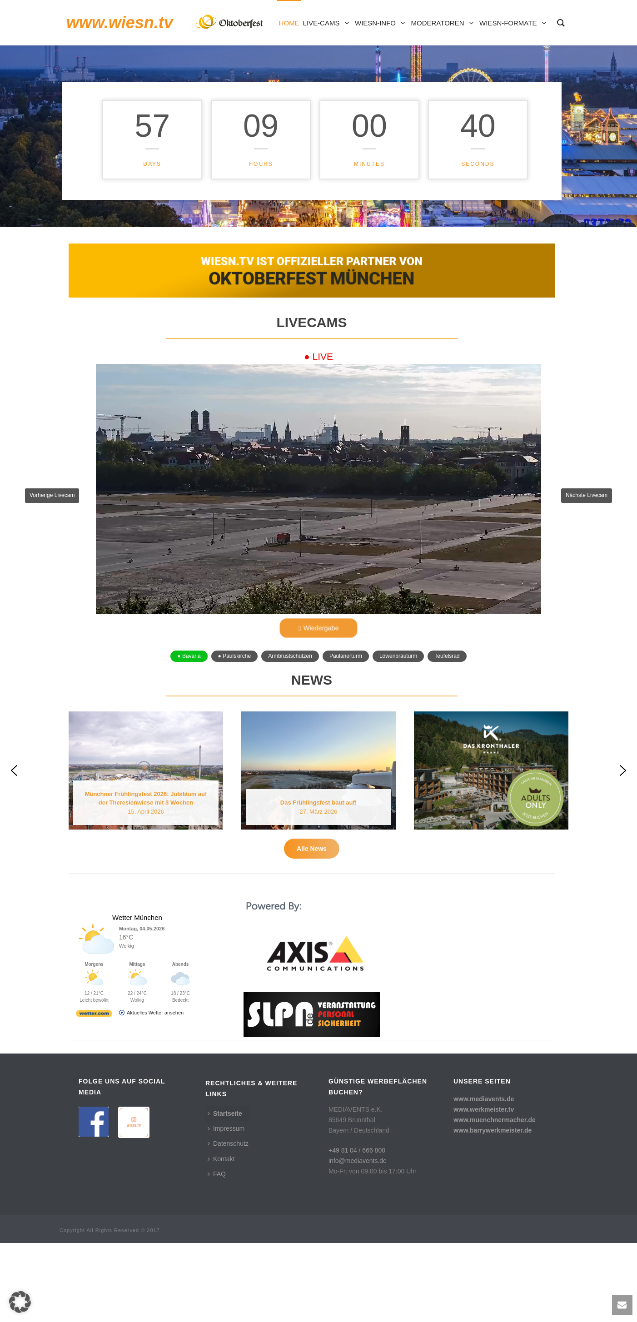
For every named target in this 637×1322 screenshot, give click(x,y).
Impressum (226, 1207)
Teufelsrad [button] (446, 656)
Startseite (225, 1192)
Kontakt (221, 1237)
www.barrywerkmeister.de (492, 1209)
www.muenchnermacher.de (494, 1199)
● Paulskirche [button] (234, 656)
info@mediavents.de (357, 1239)
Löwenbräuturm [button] (398, 656)
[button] (318, 495)
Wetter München (137, 996)
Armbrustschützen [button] (290, 656)
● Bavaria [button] (188, 656)
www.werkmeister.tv (483, 1188)
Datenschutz (228, 1222)
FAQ (217, 1252)
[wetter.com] (94, 1094)
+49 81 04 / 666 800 (356, 1229)
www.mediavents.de (483, 1177)
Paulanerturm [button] (345, 656)
